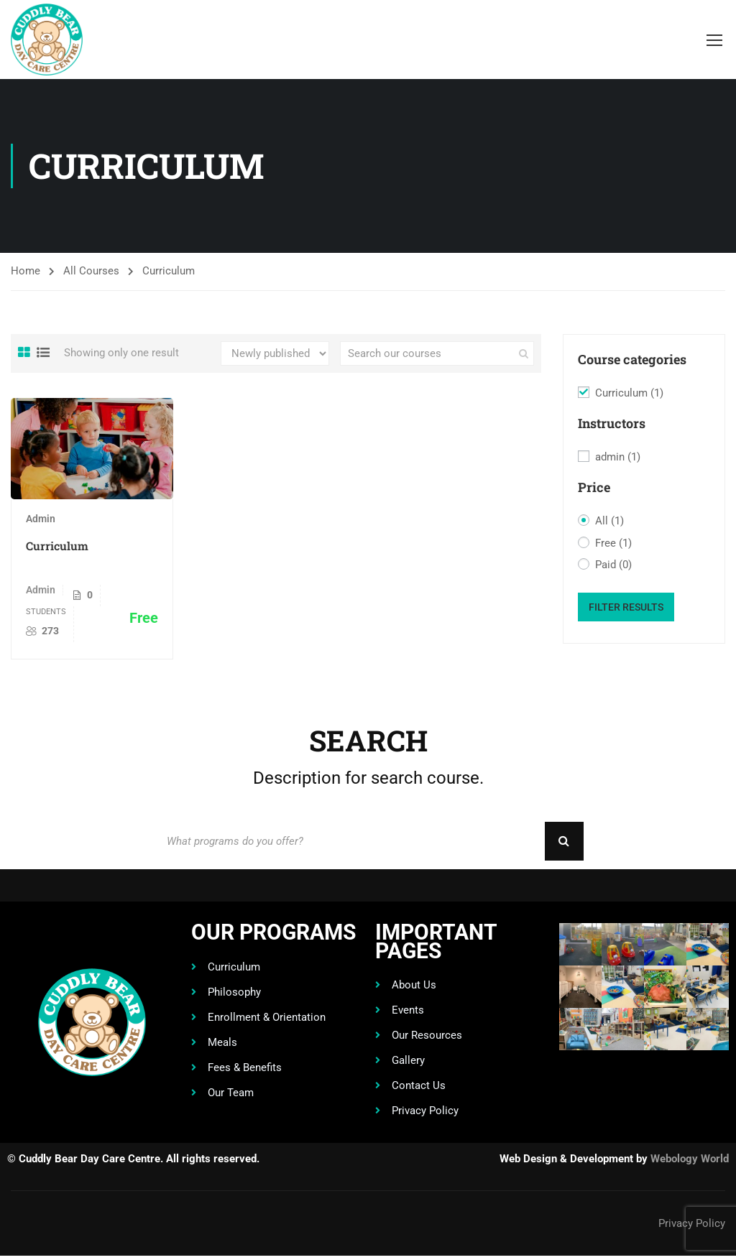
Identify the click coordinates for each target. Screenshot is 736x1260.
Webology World (689, 1163)
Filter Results (626, 607)
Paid (613, 565)
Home (25, 270)
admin (617, 457)
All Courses (91, 270)
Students (46, 611)
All (609, 521)
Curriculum (57, 545)
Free (613, 543)
